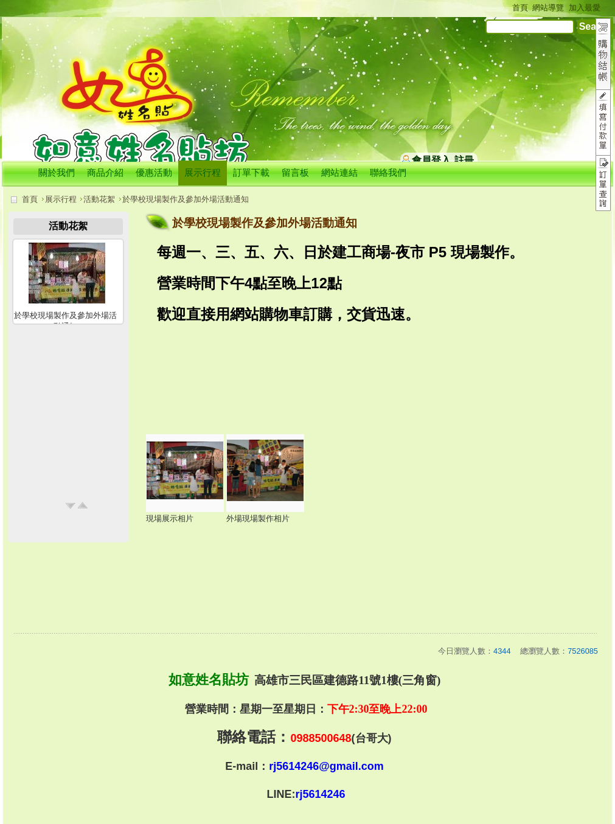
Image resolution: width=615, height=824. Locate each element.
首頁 (30, 199)
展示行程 (61, 199)
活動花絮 (99, 199)
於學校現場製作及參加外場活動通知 (185, 199)
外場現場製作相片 (258, 518)
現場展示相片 (169, 518)
